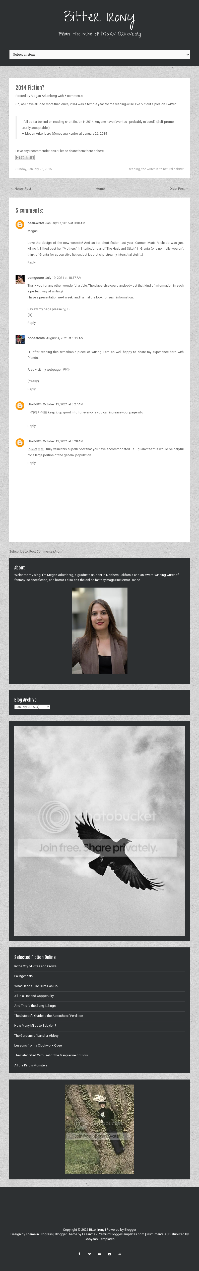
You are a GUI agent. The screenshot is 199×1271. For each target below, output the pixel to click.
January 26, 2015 (95, 133)
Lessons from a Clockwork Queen (38, 1045)
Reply (32, 262)
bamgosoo (36, 278)
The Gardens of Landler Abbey (36, 1035)
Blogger (130, 1229)
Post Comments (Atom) (46, 551)
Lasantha (88, 1234)
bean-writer (36, 223)
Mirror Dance (130, 580)
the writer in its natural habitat (163, 169)
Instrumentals (156, 1234)
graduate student (89, 575)
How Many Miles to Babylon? (35, 1025)
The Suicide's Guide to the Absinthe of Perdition (48, 1016)
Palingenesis (23, 976)
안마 (66, 309)
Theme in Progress (39, 1234)
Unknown (34, 404)
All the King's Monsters (30, 1065)
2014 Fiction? (30, 87)
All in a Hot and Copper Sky (34, 996)
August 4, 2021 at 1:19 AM (65, 338)
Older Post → (179, 188)
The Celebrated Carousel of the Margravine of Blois (51, 1055)
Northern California (119, 575)
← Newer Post (21, 188)
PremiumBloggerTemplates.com (121, 1234)
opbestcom (36, 338)
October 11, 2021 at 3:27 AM (63, 404)
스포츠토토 (36, 449)
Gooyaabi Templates (99, 1239)
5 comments (73, 96)
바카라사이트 (37, 412)
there (89, 151)
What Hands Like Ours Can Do (36, 986)
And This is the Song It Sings (35, 1006)
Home (100, 188)
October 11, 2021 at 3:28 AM (63, 441)
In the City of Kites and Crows (35, 966)
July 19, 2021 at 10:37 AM (63, 278)
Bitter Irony (99, 19)
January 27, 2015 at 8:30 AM (65, 223)
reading (134, 169)
